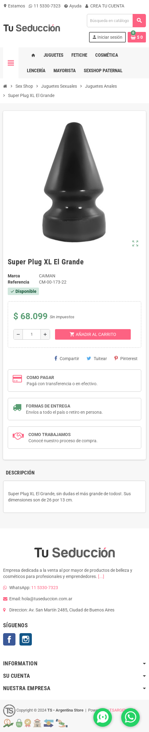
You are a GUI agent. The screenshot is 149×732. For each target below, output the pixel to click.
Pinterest (126, 358)
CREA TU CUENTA (104, 5)
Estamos (14, 5)
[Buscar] (116, 20)
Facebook (9, 639)
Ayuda (73, 5)
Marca (14, 275)
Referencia (18, 282)
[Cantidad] (32, 334)
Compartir (66, 358)
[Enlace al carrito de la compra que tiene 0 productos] (137, 37)
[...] (101, 576)
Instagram (25, 639)
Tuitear (97, 358)
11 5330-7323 (45, 5)
